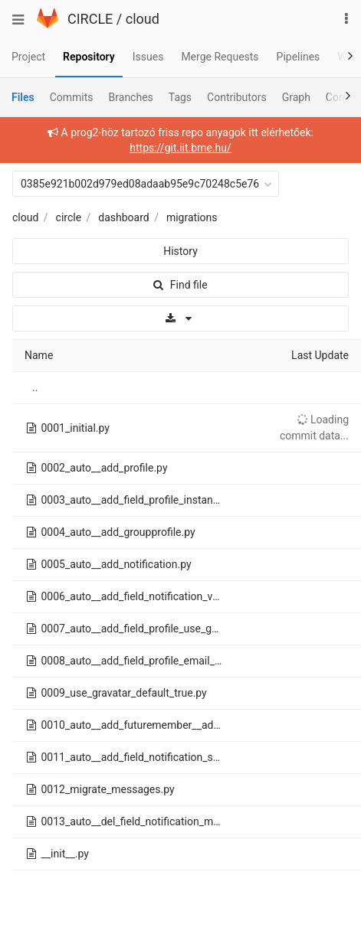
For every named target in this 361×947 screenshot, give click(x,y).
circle (69, 217)
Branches (131, 97)
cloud (142, 19)
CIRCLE (90, 19)
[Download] (180, 318)
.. (35, 387)
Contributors (237, 97)
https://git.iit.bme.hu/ (180, 148)
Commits (72, 97)
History (180, 251)
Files (22, 97)
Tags (180, 97)
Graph (296, 97)
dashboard (123, 217)
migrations (192, 217)
